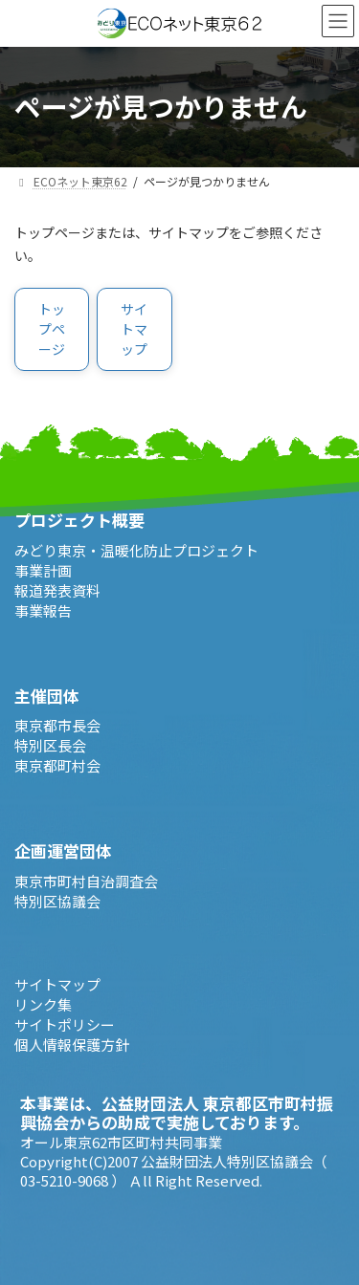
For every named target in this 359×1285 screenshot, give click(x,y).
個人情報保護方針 (71, 1044)
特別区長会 (50, 745)
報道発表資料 (57, 589)
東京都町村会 (57, 765)
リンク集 (43, 1003)
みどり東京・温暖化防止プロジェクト (136, 549)
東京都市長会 (57, 725)
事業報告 (43, 609)
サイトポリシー (64, 1023)
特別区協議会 (57, 900)
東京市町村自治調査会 (86, 880)
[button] (51, 329)
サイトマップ (57, 983)
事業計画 (43, 569)
